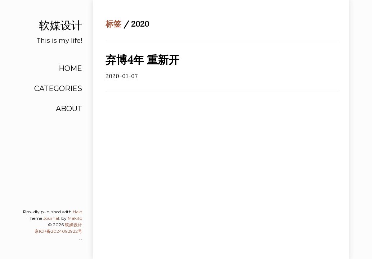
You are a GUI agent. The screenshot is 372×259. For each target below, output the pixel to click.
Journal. (51, 218)
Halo (77, 211)
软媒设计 (73, 224)
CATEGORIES (58, 88)
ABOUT (69, 108)
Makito (75, 218)
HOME (70, 68)
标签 (113, 24)
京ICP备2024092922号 (58, 231)
